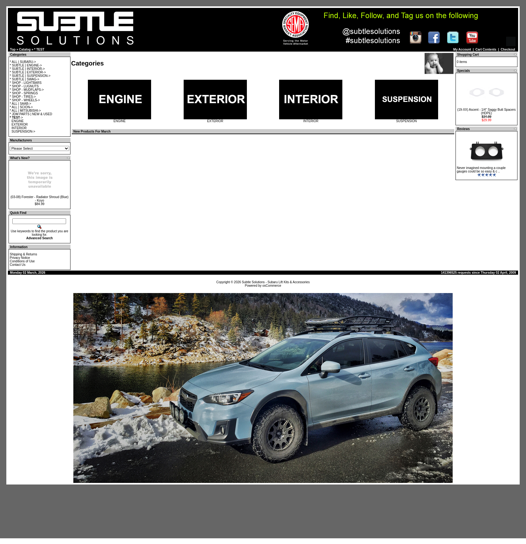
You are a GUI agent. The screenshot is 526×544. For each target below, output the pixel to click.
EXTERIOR (20, 124)
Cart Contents (485, 49)
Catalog (25, 49)
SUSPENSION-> (23, 131)
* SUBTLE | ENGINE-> (26, 65)
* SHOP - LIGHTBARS (25, 82)
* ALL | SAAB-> (20, 103)
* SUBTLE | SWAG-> (24, 79)
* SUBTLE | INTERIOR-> (27, 69)
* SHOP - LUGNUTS (24, 86)
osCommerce (271, 285)
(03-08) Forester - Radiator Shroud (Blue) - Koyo (39, 198)
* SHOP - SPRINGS (24, 93)
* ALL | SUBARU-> (23, 62)
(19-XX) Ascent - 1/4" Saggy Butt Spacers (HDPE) (486, 111)
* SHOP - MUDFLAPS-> (27, 89)
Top (13, 49)
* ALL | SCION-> (21, 107)
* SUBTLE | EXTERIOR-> (28, 72)
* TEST (39, 49)
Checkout (508, 49)
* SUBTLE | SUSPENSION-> (30, 76)
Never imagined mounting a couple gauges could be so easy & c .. (481, 169)
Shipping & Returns (23, 254)
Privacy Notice (20, 257)
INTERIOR (19, 128)
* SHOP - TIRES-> (23, 96)
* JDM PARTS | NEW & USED (31, 114)
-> (16, 117)
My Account (462, 49)
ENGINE (18, 121)
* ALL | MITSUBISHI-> (25, 110)
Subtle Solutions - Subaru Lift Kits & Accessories (276, 282)
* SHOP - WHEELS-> (25, 100)
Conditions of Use (22, 261)
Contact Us (17, 264)
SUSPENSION (406, 119)
